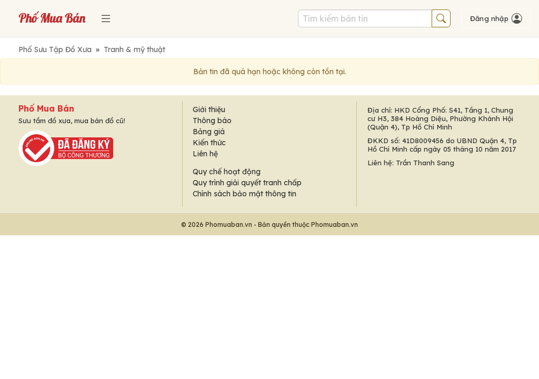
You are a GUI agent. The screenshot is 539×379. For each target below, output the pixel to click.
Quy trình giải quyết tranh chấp (247, 182)
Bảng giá (209, 131)
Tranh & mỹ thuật (134, 49)
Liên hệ (205, 153)
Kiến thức (209, 142)
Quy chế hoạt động (227, 171)
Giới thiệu (209, 109)
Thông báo (212, 120)
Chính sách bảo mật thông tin (244, 193)
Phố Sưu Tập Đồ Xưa (55, 49)
